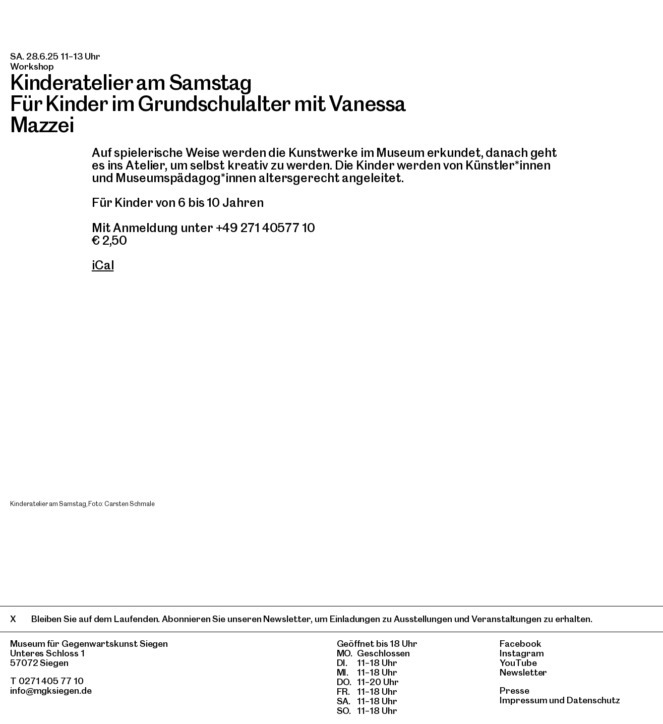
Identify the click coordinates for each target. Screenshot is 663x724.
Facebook (520, 643)
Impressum (523, 700)
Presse (514, 690)
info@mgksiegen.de (51, 690)
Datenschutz (593, 700)
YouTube (518, 662)
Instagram (522, 653)
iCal (103, 265)
